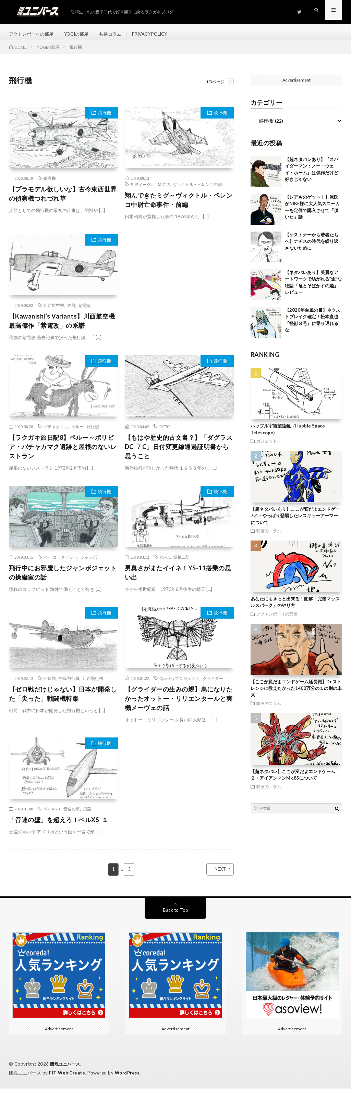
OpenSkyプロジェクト (179, 683)
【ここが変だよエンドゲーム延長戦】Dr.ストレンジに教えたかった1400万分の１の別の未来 (296, 693)
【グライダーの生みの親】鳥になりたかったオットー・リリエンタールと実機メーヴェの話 (179, 703)
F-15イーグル (143, 189)
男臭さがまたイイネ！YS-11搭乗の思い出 (178, 577)
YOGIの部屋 (81, 34)
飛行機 (104, 117)
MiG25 (164, 189)
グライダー (213, 683)
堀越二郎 (181, 562)
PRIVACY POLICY (159, 34)
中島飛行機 (69, 683)
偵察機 (50, 183)
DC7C (164, 432)
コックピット (65, 562)
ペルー (77, 432)
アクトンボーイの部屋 (33, 34)
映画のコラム (268, 535)
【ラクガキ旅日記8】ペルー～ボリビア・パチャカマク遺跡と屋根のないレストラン (63, 452)
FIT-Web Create (67, 1077)
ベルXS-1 (52, 813)
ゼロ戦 (50, 683)
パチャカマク (56, 432)
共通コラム (117, 34)
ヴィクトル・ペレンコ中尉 (197, 189)
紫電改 (84, 310)
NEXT (214, 874)
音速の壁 (71, 813)
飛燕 (87, 813)
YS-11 (164, 562)
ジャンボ (89, 562)
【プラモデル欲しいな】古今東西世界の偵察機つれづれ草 (63, 198)
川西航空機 (54, 310)
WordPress (129, 1077)
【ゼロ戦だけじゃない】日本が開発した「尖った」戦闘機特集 (63, 698)
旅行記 (93, 432)
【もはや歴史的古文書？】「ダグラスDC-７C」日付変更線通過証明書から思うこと (179, 452)
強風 (71, 310)
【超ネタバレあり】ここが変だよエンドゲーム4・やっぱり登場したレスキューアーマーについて (295, 520)
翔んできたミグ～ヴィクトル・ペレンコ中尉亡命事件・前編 (179, 204)
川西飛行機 (93, 683)
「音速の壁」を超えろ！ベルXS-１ (58, 824)
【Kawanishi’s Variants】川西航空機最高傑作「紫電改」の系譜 (62, 326)
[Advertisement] (179, 289)
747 (47, 562)
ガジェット (266, 446)
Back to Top (175, 915)
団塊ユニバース (66, 1069)
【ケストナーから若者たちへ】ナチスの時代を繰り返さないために (311, 246)
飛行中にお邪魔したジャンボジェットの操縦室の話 (63, 577)
